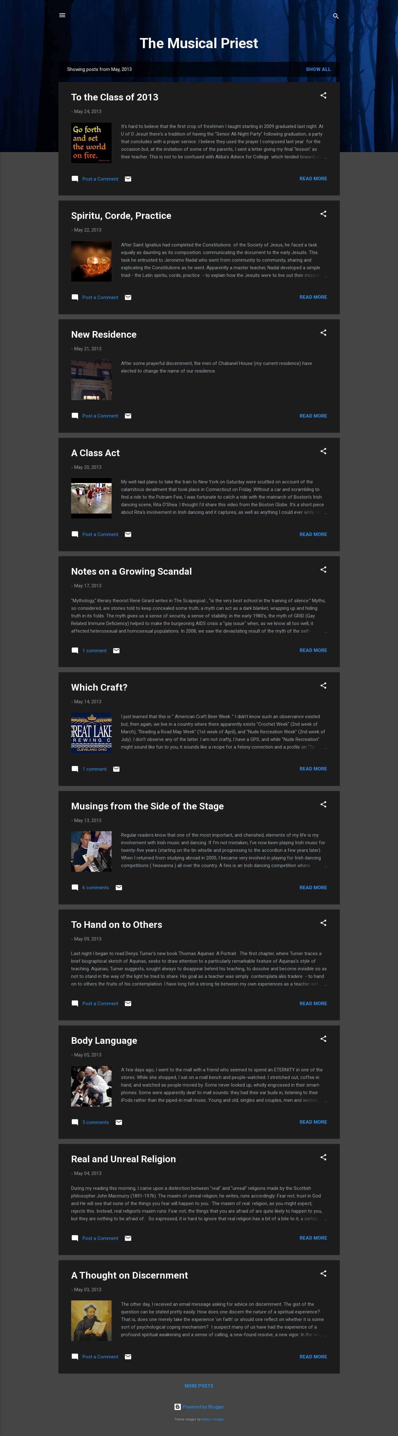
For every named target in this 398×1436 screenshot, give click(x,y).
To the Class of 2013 (114, 97)
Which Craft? (99, 687)
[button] (323, 96)
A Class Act (95, 452)
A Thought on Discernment (129, 1275)
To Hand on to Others (116, 924)
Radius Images (213, 1419)
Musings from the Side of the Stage (147, 806)
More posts (199, 1385)
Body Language (104, 1040)
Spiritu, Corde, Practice (121, 215)
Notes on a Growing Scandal (131, 571)
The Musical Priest (199, 43)
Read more (313, 179)
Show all (318, 69)
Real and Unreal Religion (123, 1159)
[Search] (336, 17)
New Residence (104, 334)
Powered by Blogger (199, 1407)
